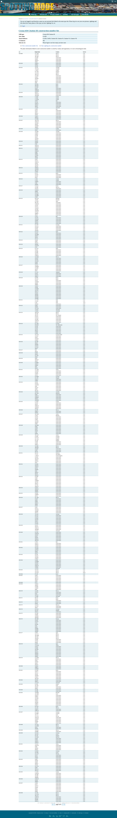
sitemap (46, 812)
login (23, 26)
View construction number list (30, 45)
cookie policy (74, 812)
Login (115, 1)
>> (64, 804)
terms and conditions (53, 812)
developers (86, 812)
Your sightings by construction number (51, 45)
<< (52, 804)
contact (60, 812)
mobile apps (80, 812)
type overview (25, 18)
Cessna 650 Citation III (33, 18)
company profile (67, 812)
